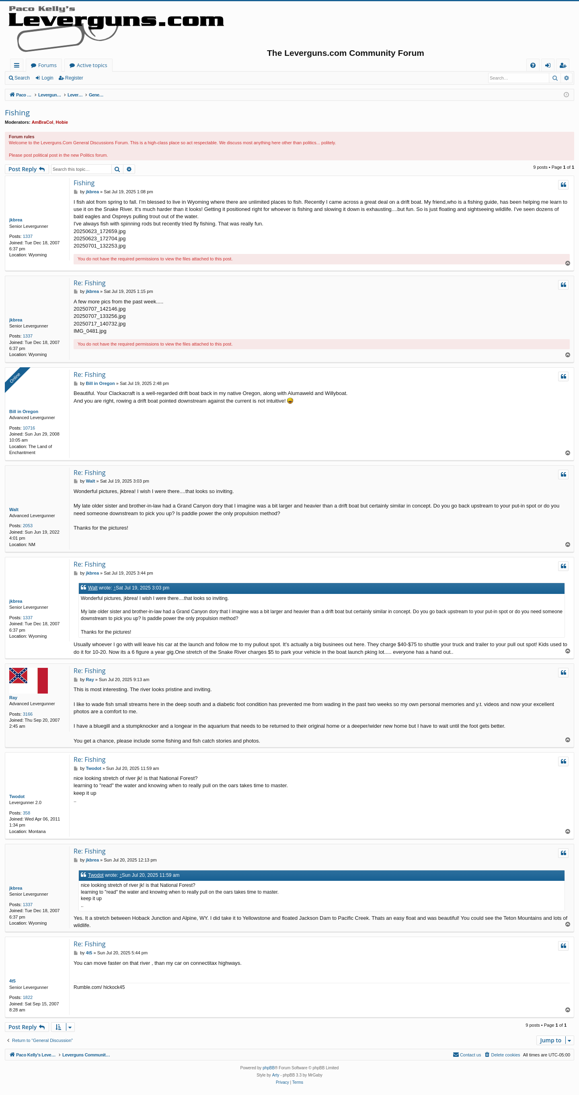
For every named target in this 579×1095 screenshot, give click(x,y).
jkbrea (15, 219)
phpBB (269, 1068)
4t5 (12, 980)
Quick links (18, 66)
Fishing (17, 112)
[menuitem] (533, 65)
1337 (28, 236)
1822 (28, 997)
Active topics (171, 65)
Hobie (62, 122)
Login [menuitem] (549, 66)
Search (22, 78)
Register (74, 78)
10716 (29, 428)
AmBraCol (42, 122)
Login (47, 78)
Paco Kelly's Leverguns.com (64, 65)
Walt (13, 509)
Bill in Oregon (23, 411)
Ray (13, 697)
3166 (28, 714)
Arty (275, 1075)
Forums (126, 65)
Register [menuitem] (564, 66)
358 (26, 813)
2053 (28, 525)
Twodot (17, 796)
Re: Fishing (90, 283)
